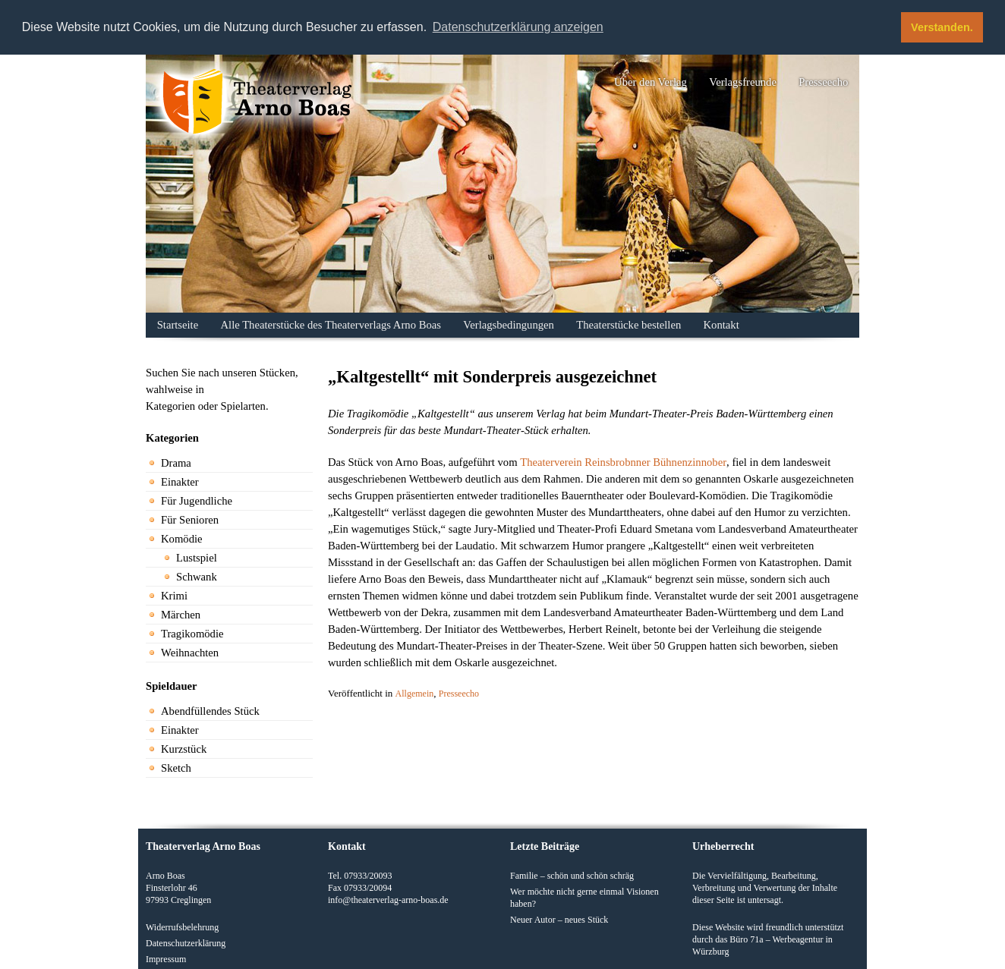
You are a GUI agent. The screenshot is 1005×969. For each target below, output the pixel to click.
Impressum (166, 959)
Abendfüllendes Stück (210, 711)
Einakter (180, 482)
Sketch (176, 768)
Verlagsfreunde (743, 82)
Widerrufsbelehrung (182, 927)
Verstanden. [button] (942, 27)
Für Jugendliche (196, 501)
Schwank (196, 577)
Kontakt (721, 325)
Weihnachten (190, 653)
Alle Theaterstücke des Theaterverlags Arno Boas (331, 325)
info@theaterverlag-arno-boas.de (388, 900)
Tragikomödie (192, 634)
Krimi (174, 596)
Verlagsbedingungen (508, 325)
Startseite (178, 325)
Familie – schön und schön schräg (572, 875)
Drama (176, 463)
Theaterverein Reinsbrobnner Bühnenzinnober (623, 462)
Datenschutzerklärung (185, 943)
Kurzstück (183, 749)
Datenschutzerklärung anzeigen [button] (518, 26)
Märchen (180, 615)
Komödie (182, 539)
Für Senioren (190, 520)
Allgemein (414, 693)
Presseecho (823, 82)
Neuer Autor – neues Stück (559, 919)
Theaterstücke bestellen (628, 325)
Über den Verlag (650, 82)
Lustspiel (196, 558)
